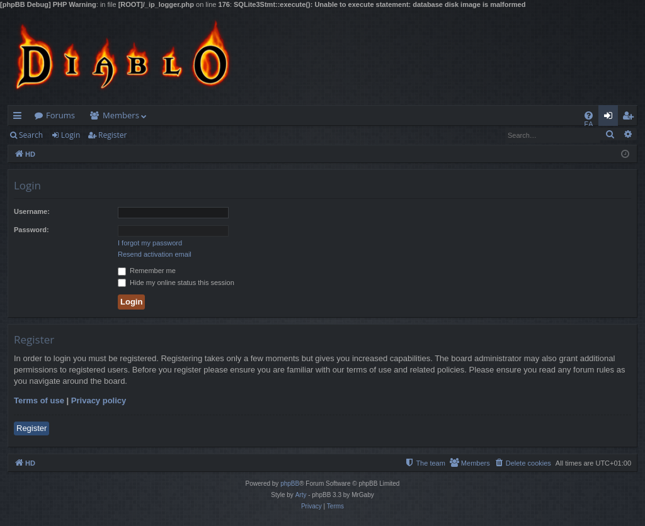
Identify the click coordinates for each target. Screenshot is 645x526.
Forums (60, 115)
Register (112, 135)
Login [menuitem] (610, 117)
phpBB (289, 483)
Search (31, 135)
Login (70, 135)
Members (121, 115)
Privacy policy (98, 400)
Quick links (20, 117)
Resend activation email (154, 254)
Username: (32, 211)
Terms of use (39, 400)
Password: (31, 229)
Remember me (147, 270)
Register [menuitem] (630, 117)
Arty (301, 494)
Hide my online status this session (176, 282)
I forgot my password (150, 243)
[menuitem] (588, 115)
